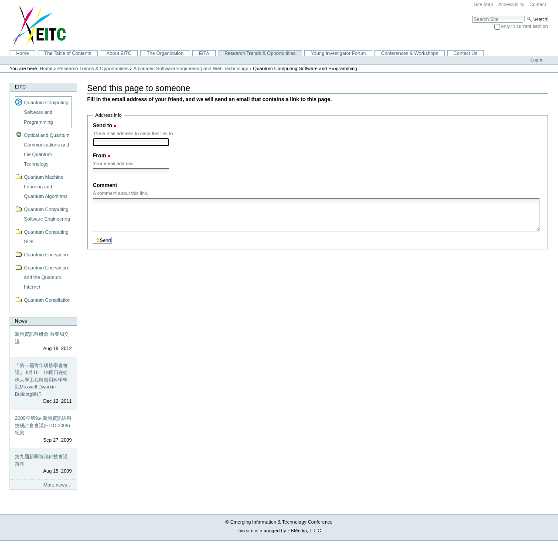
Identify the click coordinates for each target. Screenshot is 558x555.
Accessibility (511, 4)
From (99, 156)
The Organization (165, 53)
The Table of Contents (67, 53)
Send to (102, 126)
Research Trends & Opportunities (260, 53)
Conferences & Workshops (409, 53)
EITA (204, 53)
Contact (537, 4)
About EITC (118, 53)
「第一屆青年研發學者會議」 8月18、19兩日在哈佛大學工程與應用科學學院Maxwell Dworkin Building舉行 (41, 380)
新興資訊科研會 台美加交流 (42, 337)
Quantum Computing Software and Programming (46, 112)
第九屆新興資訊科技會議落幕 (41, 460)
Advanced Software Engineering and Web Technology (190, 68)
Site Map (483, 4)
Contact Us (465, 53)
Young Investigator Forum (338, 53)
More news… (58, 484)
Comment (105, 185)
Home (22, 53)
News (21, 320)
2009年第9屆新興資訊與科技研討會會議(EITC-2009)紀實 (43, 425)
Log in (537, 59)
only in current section (524, 26)
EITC (20, 86)
